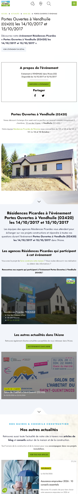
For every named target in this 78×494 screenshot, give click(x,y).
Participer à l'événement (39, 84)
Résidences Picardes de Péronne (26, 129)
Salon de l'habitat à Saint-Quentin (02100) (24, 392)
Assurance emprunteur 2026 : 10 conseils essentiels (57, 482)
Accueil (4, 14)
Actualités (15, 14)
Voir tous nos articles (39, 455)
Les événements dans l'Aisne (39, 346)
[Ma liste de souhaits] (33, 4)
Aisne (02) (26, 14)
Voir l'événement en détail (13, 49)
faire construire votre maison (32, 260)
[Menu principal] (74, 3)
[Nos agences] (41, 4)
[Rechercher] (49, 4)
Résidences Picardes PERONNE (20, 312)
